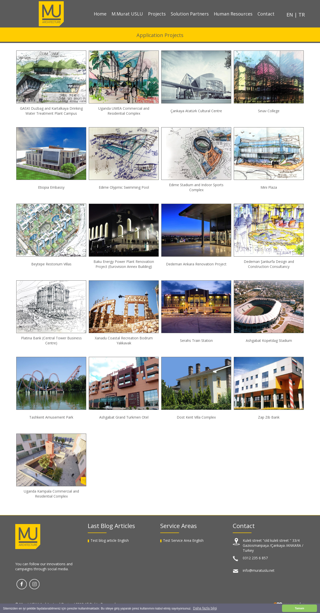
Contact (266, 14)
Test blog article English (109, 540)
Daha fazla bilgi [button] (205, 608)
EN (290, 14)
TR (301, 14)
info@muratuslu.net (258, 570)
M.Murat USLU (127, 14)
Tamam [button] (299, 608)
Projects (157, 14)
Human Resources (233, 14)
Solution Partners (190, 14)
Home (100, 14)
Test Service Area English (183, 540)
